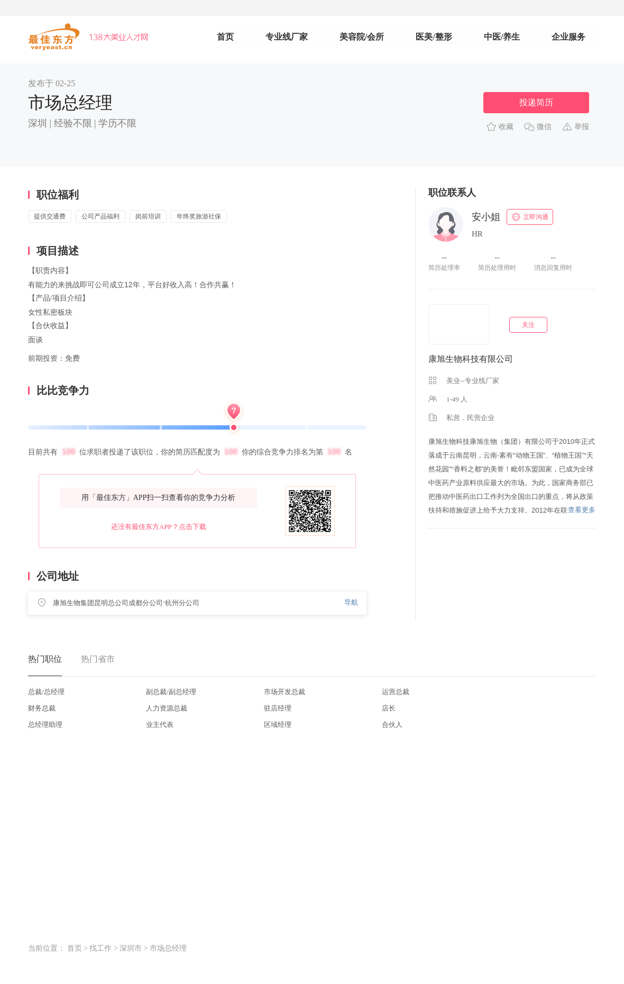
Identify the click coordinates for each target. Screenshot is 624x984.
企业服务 (568, 36)
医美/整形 (434, 36)
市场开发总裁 (284, 692)
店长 (389, 708)
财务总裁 (42, 708)
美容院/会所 (361, 36)
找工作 (100, 948)
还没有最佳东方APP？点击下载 (158, 527)
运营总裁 (395, 692)
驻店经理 (277, 708)
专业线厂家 (286, 36)
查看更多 (581, 510)
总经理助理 (45, 724)
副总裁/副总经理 (171, 692)
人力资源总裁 (166, 708)
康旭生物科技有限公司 (470, 358)
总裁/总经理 (46, 692)
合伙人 (392, 724)
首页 (225, 36)
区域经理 (277, 724)
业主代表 (159, 724)
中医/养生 (502, 36)
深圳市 (131, 948)
